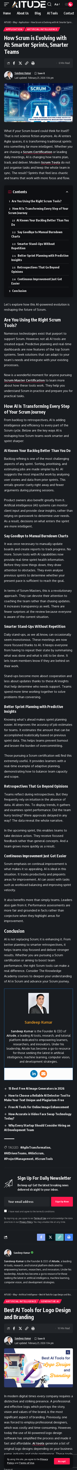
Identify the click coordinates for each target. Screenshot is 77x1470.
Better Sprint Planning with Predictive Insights (40, 258)
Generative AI (50, 1301)
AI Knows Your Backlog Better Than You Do (40, 222)
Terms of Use (26, 1463)
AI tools (38, 1443)
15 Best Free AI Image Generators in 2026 (36, 1088)
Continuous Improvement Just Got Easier (36, 281)
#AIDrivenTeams (15, 1153)
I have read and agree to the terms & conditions (31, 1211)
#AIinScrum (36, 1153)
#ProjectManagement (18, 1159)
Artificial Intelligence (42, 29)
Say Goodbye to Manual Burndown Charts (36, 234)
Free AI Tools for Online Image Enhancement (38, 1107)
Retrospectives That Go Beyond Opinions (35, 269)
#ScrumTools (44, 1159)
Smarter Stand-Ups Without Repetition (33, 246)
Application (14, 29)
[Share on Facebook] (14, 63)
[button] (62, 1461)
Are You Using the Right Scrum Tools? (37, 201)
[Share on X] (20, 63)
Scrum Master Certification (24, 380)
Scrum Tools (50, 162)
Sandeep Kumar (23, 73)
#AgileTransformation (35, 1147)
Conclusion (19, 291)
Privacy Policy (26, 1222)
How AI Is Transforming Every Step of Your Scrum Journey (38, 211)
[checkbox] (5, 1211)
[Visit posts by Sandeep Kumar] (7, 1253)
